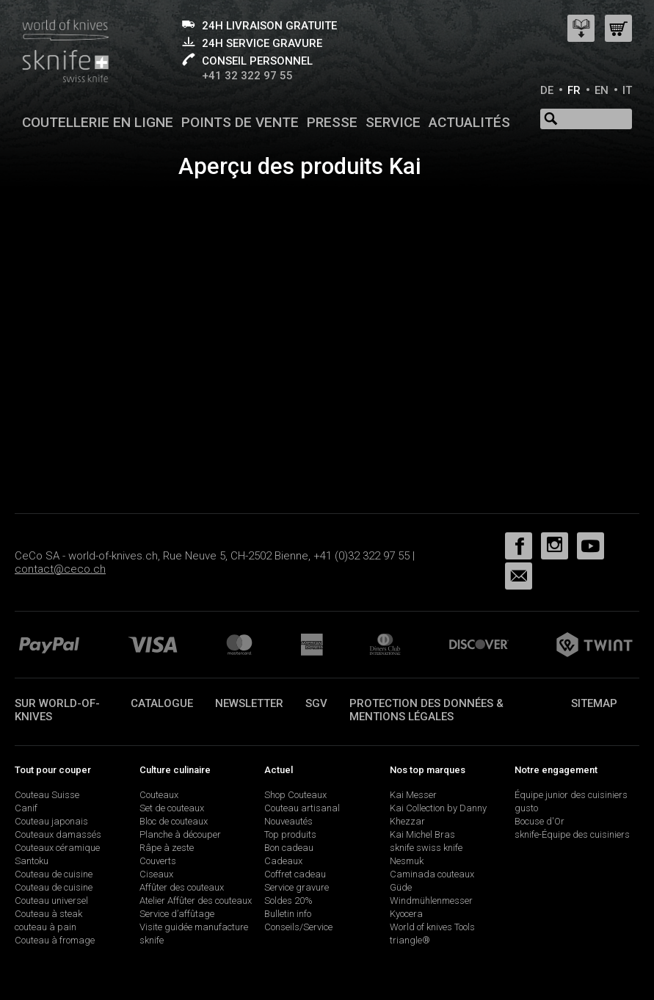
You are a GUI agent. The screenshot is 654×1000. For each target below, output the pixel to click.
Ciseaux (156, 874)
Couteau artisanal (302, 808)
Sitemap (594, 703)
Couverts (157, 860)
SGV (316, 703)
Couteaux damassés (58, 834)
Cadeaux (283, 860)
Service (393, 122)
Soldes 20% (288, 900)
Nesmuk (407, 860)
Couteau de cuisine (53, 874)
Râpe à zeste (166, 847)
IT (627, 90)
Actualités (469, 122)
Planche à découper (180, 834)
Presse (332, 122)
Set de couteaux (171, 808)
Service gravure (296, 887)
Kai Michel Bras (422, 834)
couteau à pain (45, 926)
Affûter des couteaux (181, 887)
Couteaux (158, 794)
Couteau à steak (48, 913)
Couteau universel (51, 900)
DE (546, 90)
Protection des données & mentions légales (426, 710)
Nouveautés (288, 821)
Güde (401, 887)
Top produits (290, 834)
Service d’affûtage (176, 913)
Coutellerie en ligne (97, 122)
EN (601, 90)
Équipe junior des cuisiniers (571, 794)
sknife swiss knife (426, 847)
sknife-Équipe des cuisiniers (572, 834)
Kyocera (406, 913)
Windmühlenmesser (431, 900)
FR (574, 90)
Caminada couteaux (432, 874)
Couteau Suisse (47, 794)
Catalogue (162, 703)
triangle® (410, 940)
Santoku (31, 860)
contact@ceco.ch (60, 569)
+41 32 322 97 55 (247, 75)
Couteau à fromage (55, 940)
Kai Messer (413, 794)
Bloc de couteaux (173, 821)
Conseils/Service (298, 926)
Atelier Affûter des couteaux (195, 900)
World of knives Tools (432, 926)
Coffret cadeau (295, 874)
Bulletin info (287, 913)
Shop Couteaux (295, 794)
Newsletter (249, 703)
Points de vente (240, 122)
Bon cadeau (288, 847)
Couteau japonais (51, 821)
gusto (526, 808)
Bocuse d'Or (539, 821)
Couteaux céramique (57, 847)
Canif (26, 808)
